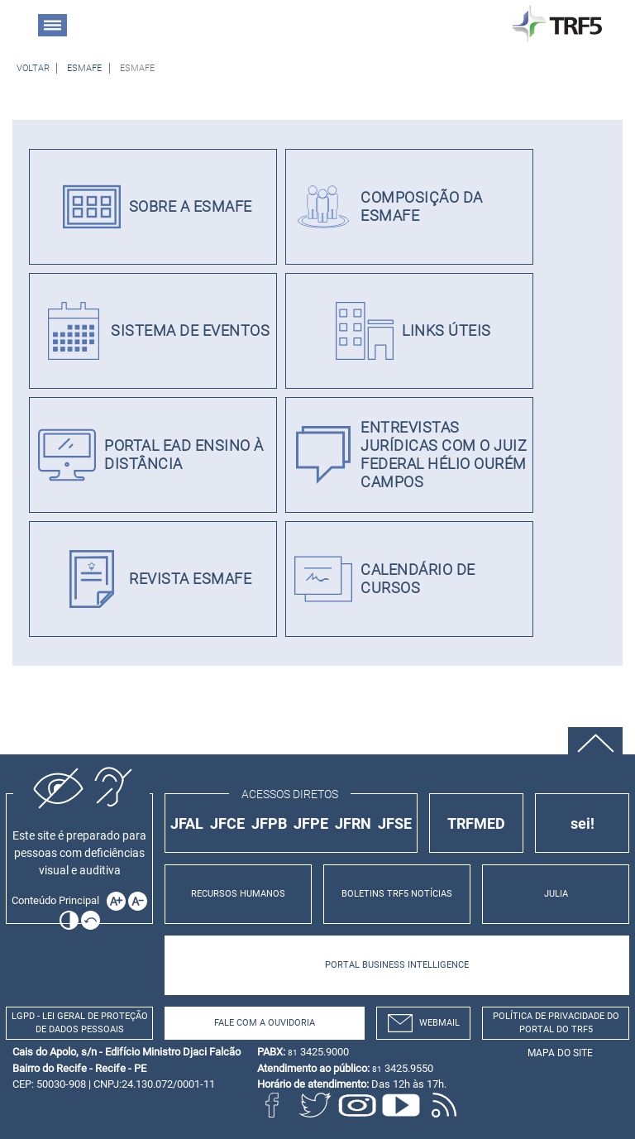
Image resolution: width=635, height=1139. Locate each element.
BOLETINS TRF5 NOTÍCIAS (396, 893)
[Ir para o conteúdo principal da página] (58, 900)
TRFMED (476, 823)
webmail (424, 1023)
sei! (582, 823)
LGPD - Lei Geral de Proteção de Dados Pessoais (80, 1023)
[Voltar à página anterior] (33, 68)
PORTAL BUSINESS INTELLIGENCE (397, 965)
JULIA (556, 893)
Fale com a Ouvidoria (264, 1022)
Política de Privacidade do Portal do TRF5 (556, 1023)
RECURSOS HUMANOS (238, 893)
